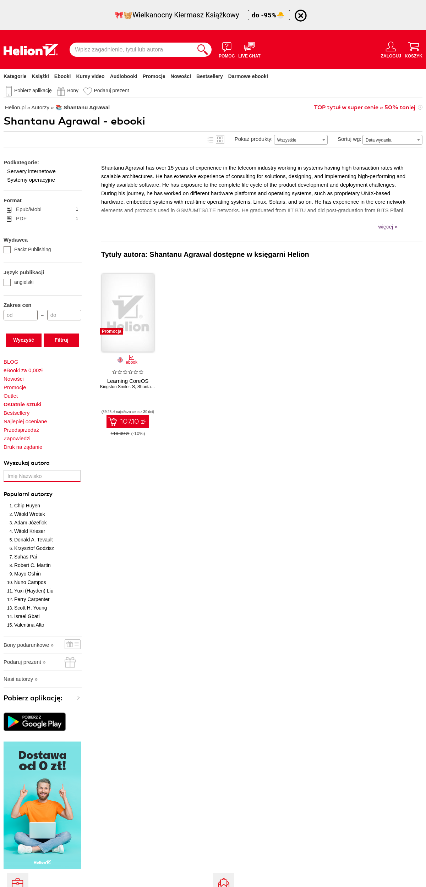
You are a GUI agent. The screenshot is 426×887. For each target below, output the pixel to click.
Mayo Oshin (27, 574)
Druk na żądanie (23, 447)
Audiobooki (123, 76)
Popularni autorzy (28, 494)
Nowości (180, 76)
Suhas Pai (25, 557)
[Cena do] (64, 315)
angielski (18, 282)
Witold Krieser (29, 531)
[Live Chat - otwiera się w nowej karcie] (249, 49)
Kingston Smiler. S (117, 386)
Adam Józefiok (30, 522)
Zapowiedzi (17, 438)
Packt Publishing (27, 249)
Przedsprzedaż (21, 430)
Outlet (11, 396)
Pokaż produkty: (254, 139)
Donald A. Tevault (33, 539)
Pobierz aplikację (33, 90)
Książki (40, 76)
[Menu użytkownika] (391, 49)
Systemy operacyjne (31, 180)
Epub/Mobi (47, 209)
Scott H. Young (30, 608)
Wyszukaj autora (27, 463)
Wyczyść (23, 340)
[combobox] (301, 140)
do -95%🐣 (269, 15)
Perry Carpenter (32, 599)
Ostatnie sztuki (23, 404)
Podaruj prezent (111, 90)
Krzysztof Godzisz (34, 548)
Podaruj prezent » (24, 662)
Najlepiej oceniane (25, 421)
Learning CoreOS (128, 381)
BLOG (11, 362)
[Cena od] (21, 315)
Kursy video (90, 76)
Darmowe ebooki (248, 76)
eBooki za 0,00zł (23, 370)
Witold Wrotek (29, 514)
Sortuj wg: (349, 139)
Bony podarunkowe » (29, 645)
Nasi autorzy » (21, 679)
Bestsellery (209, 76)
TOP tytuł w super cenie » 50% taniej (364, 107)
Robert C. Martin (32, 565)
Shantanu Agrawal (154, 386)
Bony (72, 90)
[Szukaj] (203, 50)
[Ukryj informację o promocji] (301, 16)
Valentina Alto (29, 625)
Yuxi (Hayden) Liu (34, 591)
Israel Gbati (27, 616)
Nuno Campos (30, 582)
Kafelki (220, 139)
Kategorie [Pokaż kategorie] (15, 76)
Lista (210, 139)
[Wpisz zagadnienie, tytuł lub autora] (132, 50)
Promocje (154, 76)
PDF (47, 218)
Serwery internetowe (31, 171)
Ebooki (62, 76)
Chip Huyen (27, 505)
